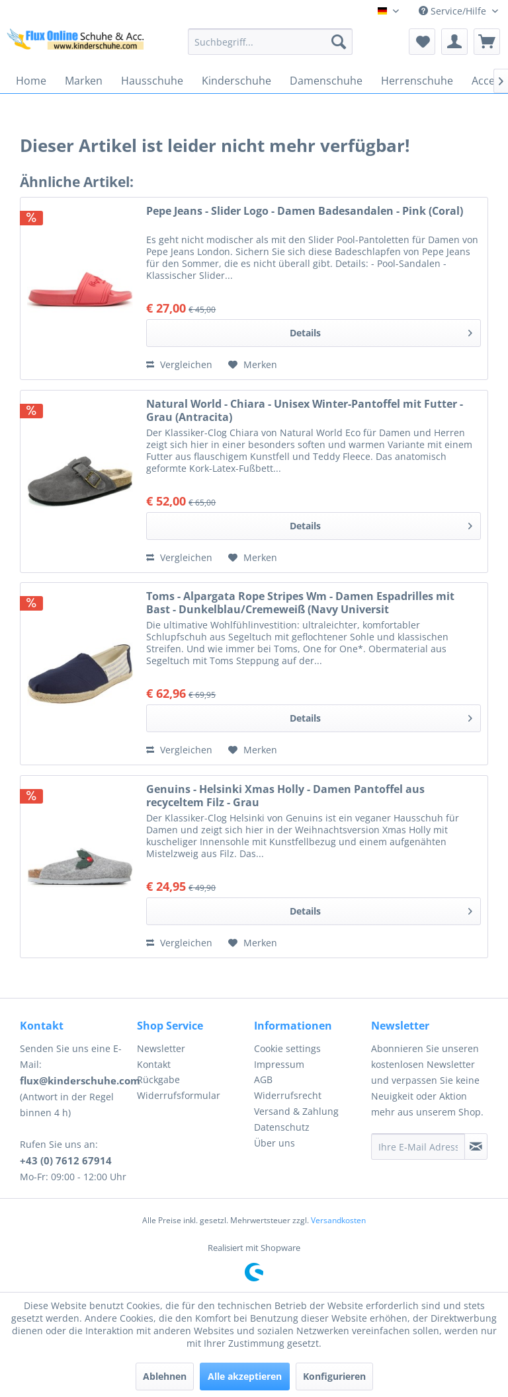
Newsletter (161, 1048)
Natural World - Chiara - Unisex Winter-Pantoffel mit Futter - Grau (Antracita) (304, 410)
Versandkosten (338, 1220)
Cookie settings (287, 1048)
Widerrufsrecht (287, 1095)
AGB (263, 1079)
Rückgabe (158, 1079)
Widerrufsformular (178, 1095)
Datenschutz (282, 1127)
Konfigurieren (334, 1376)
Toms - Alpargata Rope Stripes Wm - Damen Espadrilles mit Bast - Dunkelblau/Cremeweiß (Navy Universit (300, 602)
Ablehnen (165, 1376)
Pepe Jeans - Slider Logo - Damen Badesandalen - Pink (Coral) (304, 211)
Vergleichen (179, 364)
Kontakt (154, 1064)
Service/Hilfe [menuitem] (454, 11)
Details (381, 330)
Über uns (274, 1143)
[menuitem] (270, 41)
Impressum (279, 1064)
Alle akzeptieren (245, 1376)
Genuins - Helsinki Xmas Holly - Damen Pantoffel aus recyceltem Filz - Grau (285, 795)
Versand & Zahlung (296, 1111)
